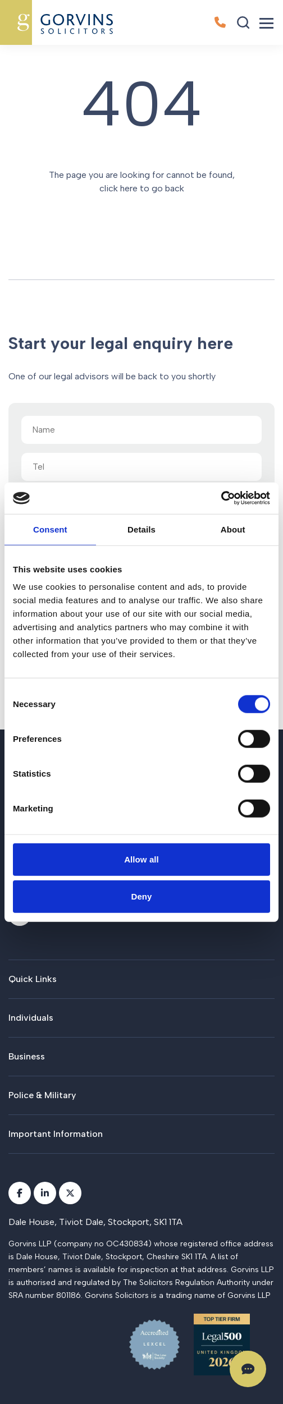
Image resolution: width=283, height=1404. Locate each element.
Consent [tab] (50, 529)
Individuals (30, 1017)
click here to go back (141, 188)
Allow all (141, 859)
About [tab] (233, 529)
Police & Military (42, 1095)
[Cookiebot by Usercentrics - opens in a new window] (221, 498)
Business (26, 1056)
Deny (141, 896)
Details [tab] (141, 529)
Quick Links (32, 979)
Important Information (55, 1133)
